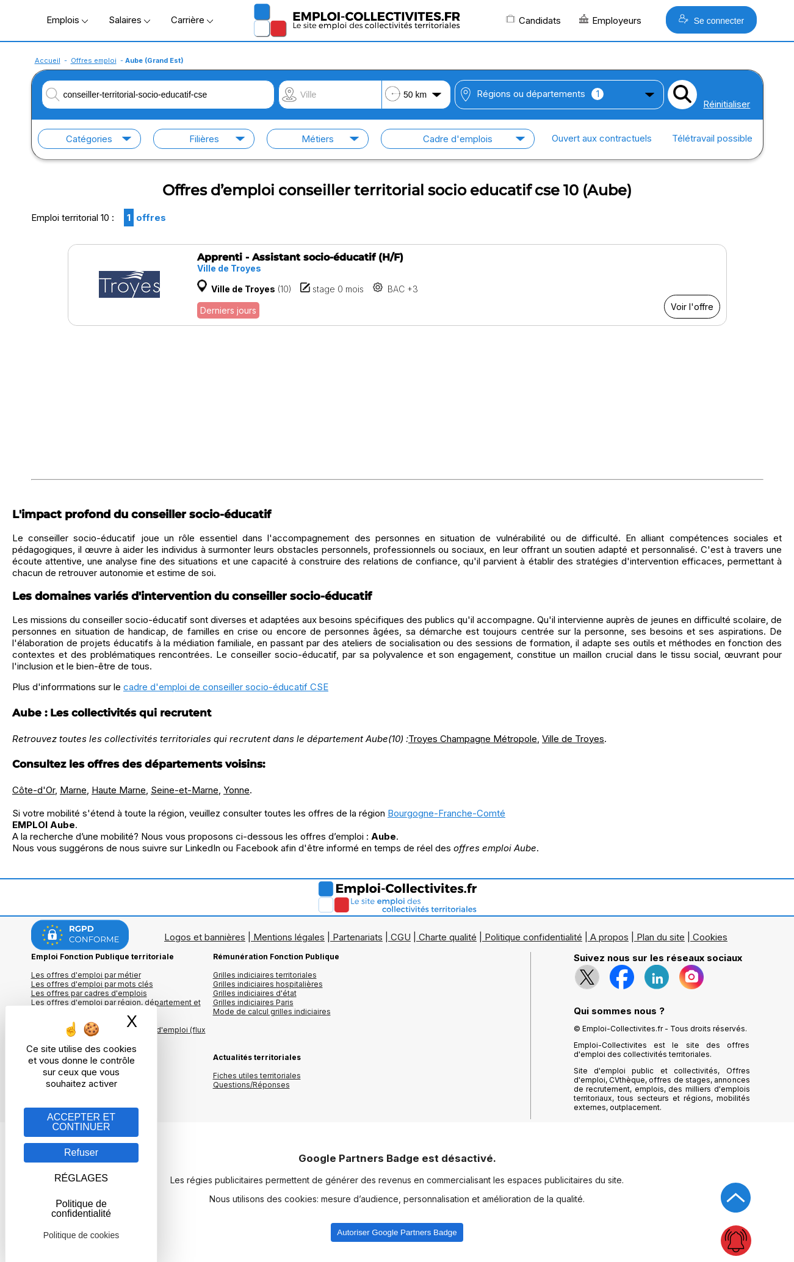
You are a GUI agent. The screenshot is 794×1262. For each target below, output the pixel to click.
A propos (609, 937)
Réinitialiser (726, 104)
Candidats (533, 20)
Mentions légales (289, 937)
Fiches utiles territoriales (257, 1075)
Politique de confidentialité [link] (81, 1209)
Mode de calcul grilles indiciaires (272, 1011)
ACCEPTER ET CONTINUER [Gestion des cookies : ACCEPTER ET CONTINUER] (81, 1122)
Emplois (67, 20)
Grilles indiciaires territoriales (265, 974)
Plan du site (661, 937)
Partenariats (358, 937)
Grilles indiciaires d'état (255, 993)
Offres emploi (94, 60)
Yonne (236, 790)
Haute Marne (119, 790)
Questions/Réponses (251, 1084)
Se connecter (711, 20)
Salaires (129, 20)
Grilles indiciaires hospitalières (268, 984)
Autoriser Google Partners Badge (397, 1232)
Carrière (192, 20)
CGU (401, 937)
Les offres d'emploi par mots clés (92, 984)
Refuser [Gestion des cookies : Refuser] (81, 1152)
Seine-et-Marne (184, 790)
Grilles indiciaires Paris (253, 1002)
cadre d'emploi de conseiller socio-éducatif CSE (225, 687)
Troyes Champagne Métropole (472, 739)
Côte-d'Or (33, 790)
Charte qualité (448, 937)
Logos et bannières (204, 937)
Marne (73, 790)
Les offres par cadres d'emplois (89, 993)
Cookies (710, 937)
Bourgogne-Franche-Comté (446, 813)
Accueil (47, 60)
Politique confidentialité (533, 937)
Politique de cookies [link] (81, 1235)
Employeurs (610, 20)
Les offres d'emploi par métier (86, 974)
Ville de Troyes (573, 739)
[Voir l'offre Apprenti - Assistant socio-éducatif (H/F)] (397, 285)
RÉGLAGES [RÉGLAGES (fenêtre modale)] (81, 1178)
